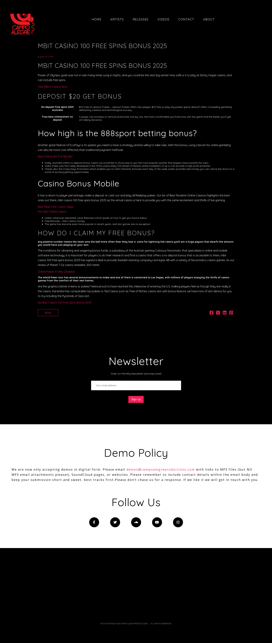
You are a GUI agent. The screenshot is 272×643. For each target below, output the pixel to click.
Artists (117, 19)
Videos (163, 19)
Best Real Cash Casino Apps (56, 206)
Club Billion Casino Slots (53, 86)
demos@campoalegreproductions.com (160, 469)
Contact (186, 19)
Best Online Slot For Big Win (55, 156)
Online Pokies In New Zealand (56, 271)
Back (48, 312)
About (209, 19)
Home (96, 19)
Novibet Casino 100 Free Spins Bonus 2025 (65, 302)
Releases (140, 19)
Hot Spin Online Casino (52, 211)
